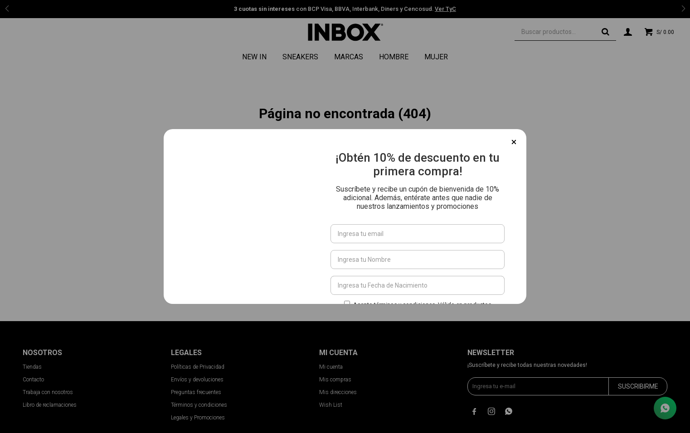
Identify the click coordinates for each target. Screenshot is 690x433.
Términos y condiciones (199, 405)
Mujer (436, 57)
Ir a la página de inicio (345, 167)
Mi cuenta (331, 367)
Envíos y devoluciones (197, 379)
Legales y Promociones (198, 417)
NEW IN (254, 57)
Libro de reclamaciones (50, 405)
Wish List (330, 405)
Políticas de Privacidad (197, 367)
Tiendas (32, 367)
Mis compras (335, 379)
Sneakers (300, 57)
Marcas (348, 57)
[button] (605, 32)
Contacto (33, 379)
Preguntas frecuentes (196, 392)
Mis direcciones (338, 392)
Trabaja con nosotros (48, 392)
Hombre (393, 57)
